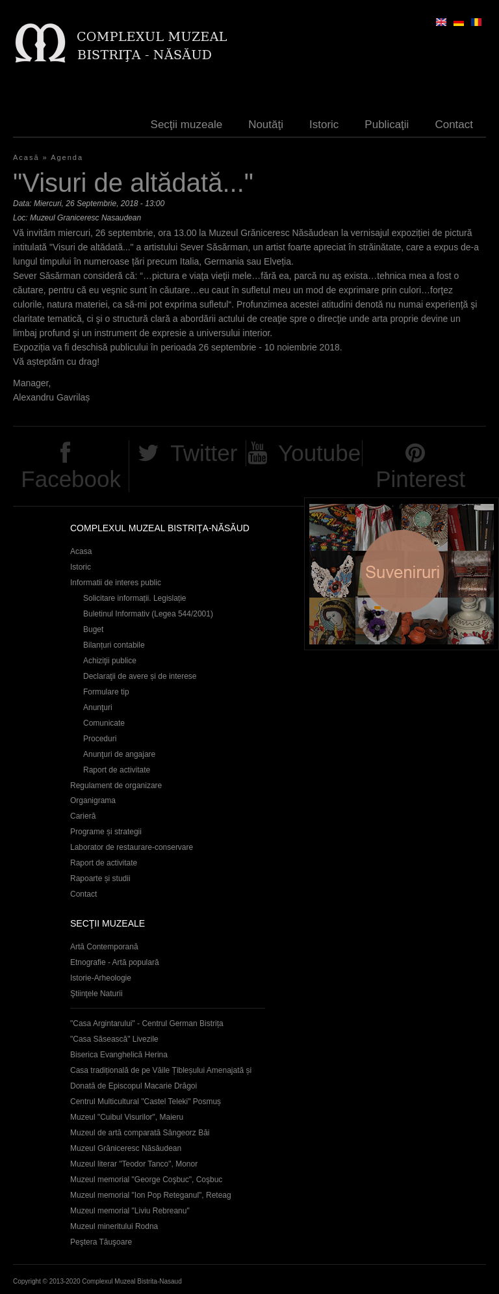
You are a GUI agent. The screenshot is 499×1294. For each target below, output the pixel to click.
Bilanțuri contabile (114, 645)
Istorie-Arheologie (100, 978)
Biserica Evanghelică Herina (119, 1054)
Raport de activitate (116, 769)
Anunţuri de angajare (119, 754)
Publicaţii (387, 124)
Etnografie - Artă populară (114, 962)
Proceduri (99, 738)
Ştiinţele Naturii (96, 993)
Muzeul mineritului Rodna (114, 1226)
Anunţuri (97, 707)
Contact (454, 124)
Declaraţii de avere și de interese (140, 676)
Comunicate (104, 723)
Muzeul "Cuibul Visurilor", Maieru (126, 1117)
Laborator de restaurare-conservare (131, 847)
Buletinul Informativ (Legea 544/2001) (148, 613)
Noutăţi (265, 124)
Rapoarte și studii (100, 878)
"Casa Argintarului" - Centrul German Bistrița (147, 1023)
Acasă (26, 157)
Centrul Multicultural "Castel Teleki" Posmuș (145, 1101)
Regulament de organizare (116, 785)
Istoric (324, 124)
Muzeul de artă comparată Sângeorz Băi (140, 1132)
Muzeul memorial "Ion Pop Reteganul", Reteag (150, 1195)
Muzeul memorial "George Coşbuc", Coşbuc (146, 1179)
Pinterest (420, 479)
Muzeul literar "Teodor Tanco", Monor (134, 1164)
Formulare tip (106, 691)
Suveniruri (401, 573)
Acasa (81, 551)
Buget (93, 629)
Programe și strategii (106, 831)
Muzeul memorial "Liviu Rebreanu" (130, 1210)
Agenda (67, 157)
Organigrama (93, 800)
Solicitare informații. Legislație (134, 598)
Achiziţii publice (109, 660)
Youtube (319, 453)
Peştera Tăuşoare (101, 1242)
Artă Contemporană (104, 946)
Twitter (203, 453)
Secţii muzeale (187, 124)
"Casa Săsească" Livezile (114, 1039)
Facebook (71, 479)
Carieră (83, 816)
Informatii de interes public (115, 582)
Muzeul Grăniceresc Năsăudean (125, 1148)
